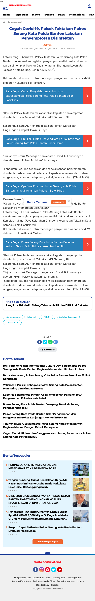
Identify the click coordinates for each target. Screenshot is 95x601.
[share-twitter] (45, 342)
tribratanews (12, 322)
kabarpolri (32, 317)
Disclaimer (38, 577)
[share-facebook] (39, 342)
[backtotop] (48, 555)
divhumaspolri (13, 317)
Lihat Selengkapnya (47, 541)
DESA (61, 14)
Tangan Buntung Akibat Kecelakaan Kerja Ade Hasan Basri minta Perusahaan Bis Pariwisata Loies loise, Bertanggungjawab (37, 483)
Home (6, 14)
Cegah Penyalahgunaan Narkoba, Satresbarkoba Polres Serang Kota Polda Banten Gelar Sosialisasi (39, 96)
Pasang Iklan (58, 577)
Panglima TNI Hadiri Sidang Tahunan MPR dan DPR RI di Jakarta (47, 305)
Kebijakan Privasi (22, 577)
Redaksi (55, 585)
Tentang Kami (74, 577)
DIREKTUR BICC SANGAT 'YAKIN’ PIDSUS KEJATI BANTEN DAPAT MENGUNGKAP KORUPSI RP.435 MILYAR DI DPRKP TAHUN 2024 (39, 499)
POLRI (47, 317)
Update (58, 202)
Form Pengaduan (66, 581)
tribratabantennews (67, 317)
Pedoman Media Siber (44, 581)
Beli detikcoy (42, 585)
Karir (48, 577)
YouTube (62, 571)
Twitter (55, 571)
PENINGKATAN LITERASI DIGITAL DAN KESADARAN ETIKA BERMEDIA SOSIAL (33, 466)
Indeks (36, 14)
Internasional (77, 14)
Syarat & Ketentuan (21, 581)
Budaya (49, 14)
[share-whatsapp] (50, 342)
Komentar (47, 349)
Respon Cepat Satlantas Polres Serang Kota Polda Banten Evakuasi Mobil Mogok (44, 529)
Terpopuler (21, 14)
